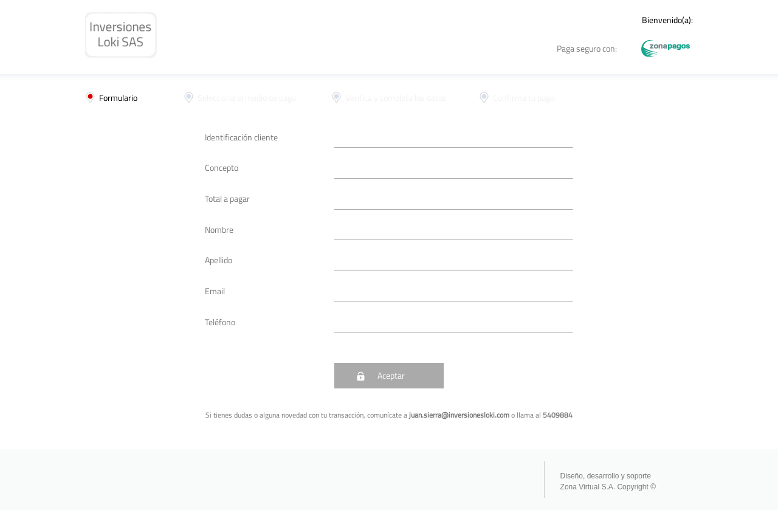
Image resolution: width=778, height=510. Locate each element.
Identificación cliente (241, 137)
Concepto (221, 167)
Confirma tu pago (523, 97)
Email (215, 290)
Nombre (219, 229)
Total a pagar (227, 198)
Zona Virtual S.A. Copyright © (608, 487)
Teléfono (220, 321)
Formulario (118, 97)
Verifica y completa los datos (396, 97)
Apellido (218, 259)
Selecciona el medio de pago (247, 97)
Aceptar (391, 375)
